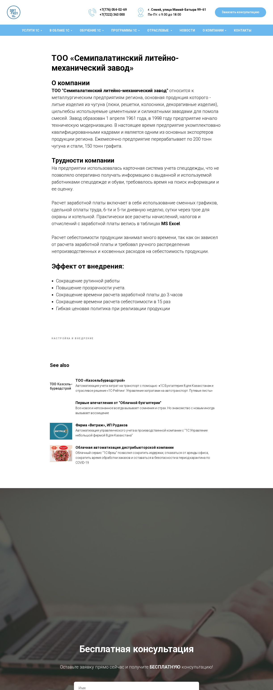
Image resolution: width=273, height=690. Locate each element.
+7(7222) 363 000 (112, 14)
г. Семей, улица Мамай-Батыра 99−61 (177, 9)
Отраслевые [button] (158, 30)
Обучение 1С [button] (90, 30)
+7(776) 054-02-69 (113, 9)
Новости (187, 30)
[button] (240, 12)
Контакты (242, 30)
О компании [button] (213, 30)
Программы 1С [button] (124, 30)
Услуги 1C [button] (30, 30)
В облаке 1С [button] (59, 30)
